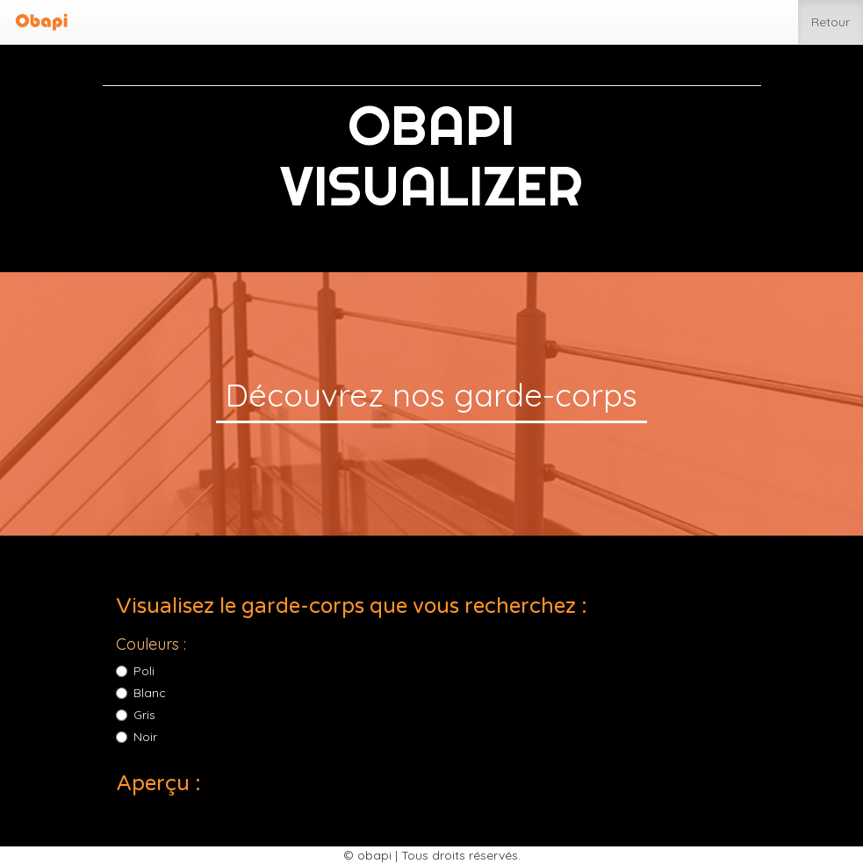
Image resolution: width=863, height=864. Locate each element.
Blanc (141, 693)
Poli (135, 671)
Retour (830, 21)
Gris (135, 715)
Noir (136, 737)
